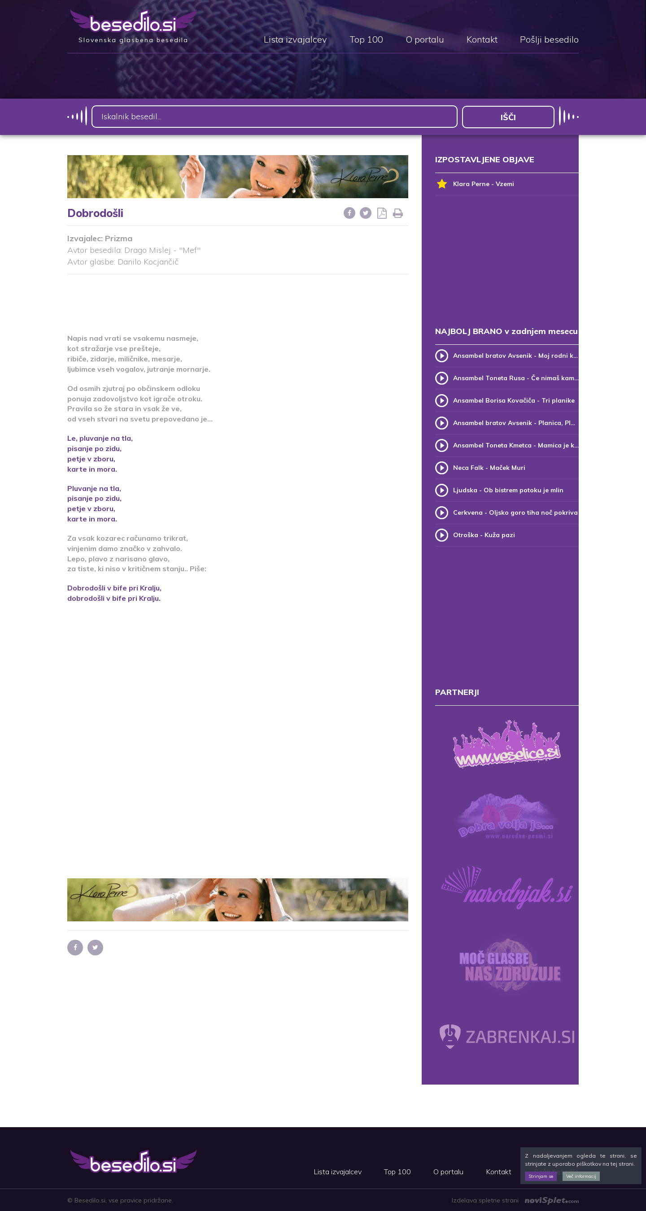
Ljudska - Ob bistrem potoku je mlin (508, 490)
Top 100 (366, 40)
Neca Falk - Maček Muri (489, 467)
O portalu (425, 40)
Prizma (118, 238)
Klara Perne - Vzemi (474, 183)
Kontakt (482, 40)
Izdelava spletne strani (515, 1200)
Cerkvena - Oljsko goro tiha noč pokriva (515, 512)
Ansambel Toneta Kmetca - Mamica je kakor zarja (516, 445)
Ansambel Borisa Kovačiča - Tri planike (514, 400)
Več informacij (581, 1176)
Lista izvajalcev (295, 40)
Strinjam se (540, 1176)
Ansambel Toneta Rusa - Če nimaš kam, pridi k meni (516, 377)
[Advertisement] (237, 298)
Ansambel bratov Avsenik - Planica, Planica (516, 422)
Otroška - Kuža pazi (484, 534)
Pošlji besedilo (549, 40)
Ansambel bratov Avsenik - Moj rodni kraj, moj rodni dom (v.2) (516, 355)
